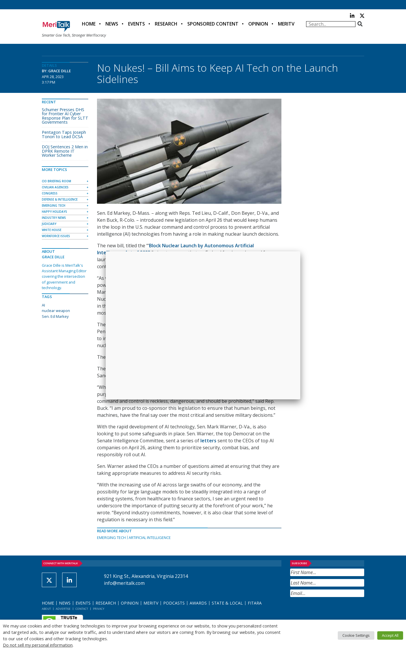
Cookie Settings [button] (356, 635)
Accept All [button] (390, 635)
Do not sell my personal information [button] (38, 645)
